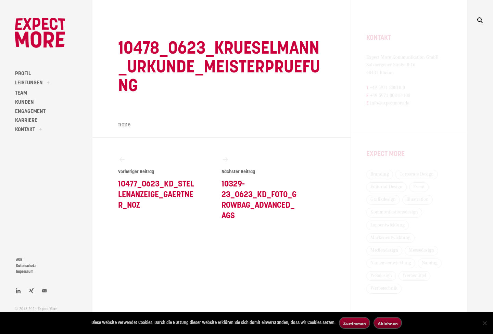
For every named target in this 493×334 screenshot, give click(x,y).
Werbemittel (414, 275)
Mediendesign (384, 250)
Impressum (24, 272)
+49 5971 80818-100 (390, 95)
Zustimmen (354, 323)
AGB (19, 260)
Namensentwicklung (390, 263)
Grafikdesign (383, 199)
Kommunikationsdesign (394, 212)
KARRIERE (26, 120)
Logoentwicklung (387, 225)
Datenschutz (26, 266)
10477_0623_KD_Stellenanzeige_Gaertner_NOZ (156, 182)
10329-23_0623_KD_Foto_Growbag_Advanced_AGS (260, 187)
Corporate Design (417, 174)
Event (419, 186)
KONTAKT (25, 129)
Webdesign (381, 275)
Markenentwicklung (390, 237)
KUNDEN (24, 102)
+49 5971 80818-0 (387, 87)
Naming (430, 263)
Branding (379, 174)
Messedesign (421, 250)
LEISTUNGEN (29, 82)
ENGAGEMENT (30, 111)
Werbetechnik (383, 288)
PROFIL (23, 73)
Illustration (417, 199)
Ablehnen (388, 323)
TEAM (21, 93)
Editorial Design (386, 186)
